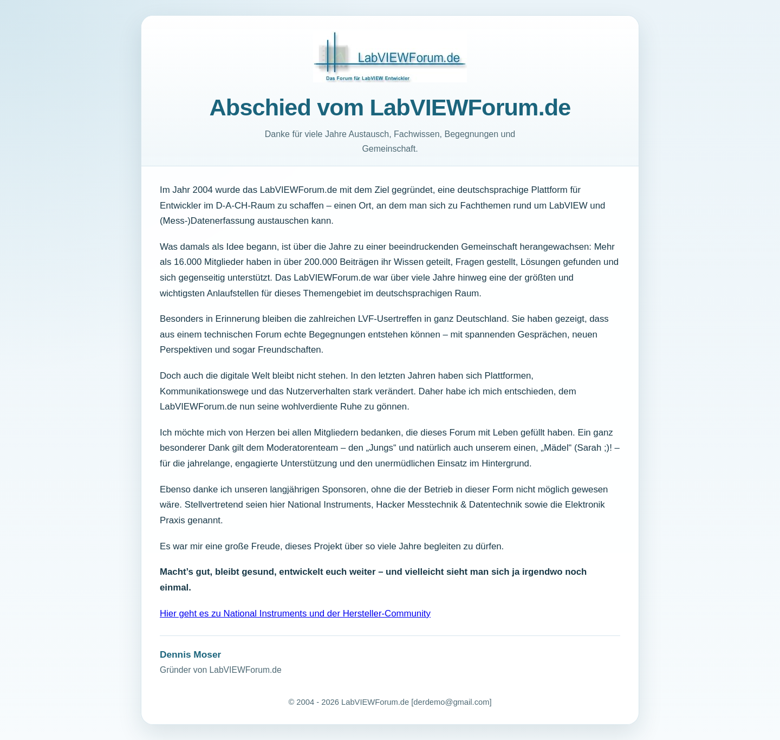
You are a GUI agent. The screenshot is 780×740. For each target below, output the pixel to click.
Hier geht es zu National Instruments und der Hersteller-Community (295, 613)
